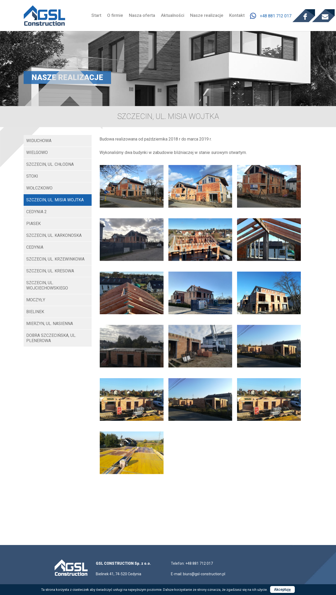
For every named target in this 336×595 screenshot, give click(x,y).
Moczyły (35, 299)
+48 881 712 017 (275, 15)
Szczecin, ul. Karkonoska (54, 235)
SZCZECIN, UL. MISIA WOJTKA (55, 199)
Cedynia (34, 247)
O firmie (115, 15)
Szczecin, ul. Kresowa (50, 270)
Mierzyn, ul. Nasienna (49, 323)
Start (96, 15)
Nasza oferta (142, 15)
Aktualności (172, 15)
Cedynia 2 (36, 211)
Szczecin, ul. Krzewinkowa (55, 259)
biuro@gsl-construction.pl (204, 574)
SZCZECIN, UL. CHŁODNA (50, 164)
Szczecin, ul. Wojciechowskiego (47, 285)
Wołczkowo (39, 188)
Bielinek (35, 311)
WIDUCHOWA (38, 140)
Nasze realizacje (206, 15)
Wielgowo (37, 152)
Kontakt (237, 15)
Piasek (33, 223)
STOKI (32, 176)
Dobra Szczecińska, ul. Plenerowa (51, 338)
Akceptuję (282, 589)
